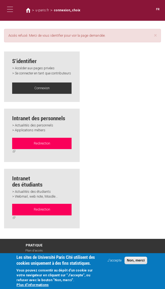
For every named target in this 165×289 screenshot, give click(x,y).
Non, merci (136, 261)
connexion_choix (67, 10)
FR (158, 9)
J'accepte (114, 261)
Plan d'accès (34, 250)
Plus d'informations (32, 285)
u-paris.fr (42, 10)
